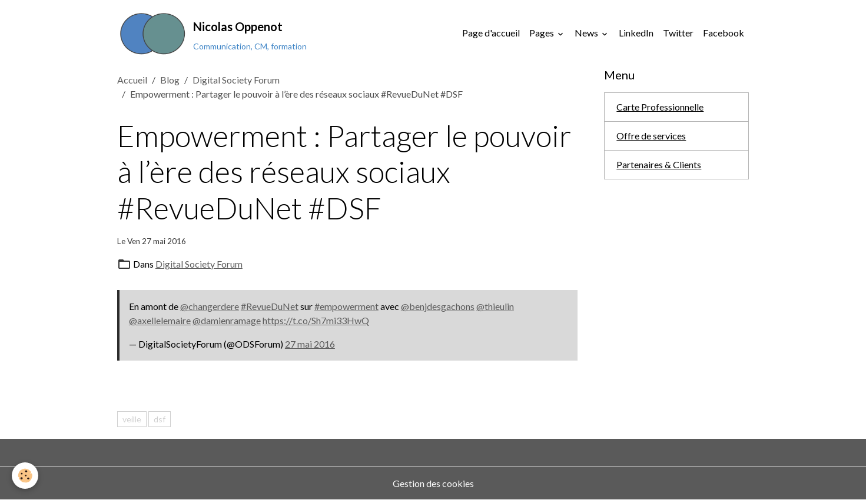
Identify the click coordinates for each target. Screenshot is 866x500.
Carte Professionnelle (660, 106)
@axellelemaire (160, 320)
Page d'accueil (491, 32)
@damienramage (227, 320)
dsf (159, 419)
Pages (542, 32)
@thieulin (495, 306)
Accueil (132, 79)
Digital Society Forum (236, 79)
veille (131, 419)
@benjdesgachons (438, 306)
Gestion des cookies (433, 483)
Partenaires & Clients (658, 164)
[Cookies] (25, 475)
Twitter (678, 32)
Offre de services (651, 135)
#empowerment (346, 306)
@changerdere (209, 306)
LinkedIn (636, 32)
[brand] (212, 32)
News (587, 32)
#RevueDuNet (269, 306)
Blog (170, 79)
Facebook (723, 32)
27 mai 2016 (310, 343)
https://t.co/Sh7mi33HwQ (316, 320)
